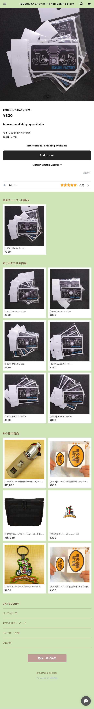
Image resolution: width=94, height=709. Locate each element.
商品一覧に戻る (47, 658)
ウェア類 (7, 642)
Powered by (47, 678)
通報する (87, 173)
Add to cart (47, 155)
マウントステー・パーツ (14, 623)
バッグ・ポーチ (10, 613)
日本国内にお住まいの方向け (47, 165)
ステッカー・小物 (11, 632)
